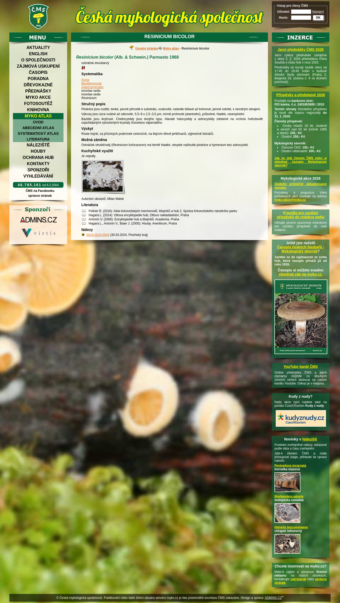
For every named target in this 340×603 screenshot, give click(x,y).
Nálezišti (309, 439)
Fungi (85, 80)
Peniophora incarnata (290, 465)
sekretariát (298, 579)
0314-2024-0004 (98, 235)
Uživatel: (283, 11)
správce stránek (40, 196)
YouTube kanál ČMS (301, 366)
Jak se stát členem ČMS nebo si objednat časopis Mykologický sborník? (300, 161)
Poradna (38, 78)
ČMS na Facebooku (40, 191)
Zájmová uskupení (38, 66)
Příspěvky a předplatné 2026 (300, 95)
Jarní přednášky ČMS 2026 (300, 49)
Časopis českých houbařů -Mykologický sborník (300, 249)
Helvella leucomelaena (291, 527)
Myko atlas (38, 116)
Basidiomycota (91, 83)
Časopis (38, 72)
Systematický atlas (38, 133)
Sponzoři (38, 170)
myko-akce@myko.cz (290, 200)
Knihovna (38, 110)
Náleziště (38, 145)
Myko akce (38, 97)
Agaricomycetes (92, 87)
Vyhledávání (38, 176)
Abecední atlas (38, 128)
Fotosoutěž (38, 103)
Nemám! (318, 11)
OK (318, 17)
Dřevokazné (38, 85)
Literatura (38, 139)
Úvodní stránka (146, 48)
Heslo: (283, 17)
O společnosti (38, 60)
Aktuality (38, 47)
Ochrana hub (38, 157)
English (38, 54)
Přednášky (38, 91)
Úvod (38, 122)
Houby (38, 151)
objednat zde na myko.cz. (301, 274)
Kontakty (38, 164)
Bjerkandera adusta (288, 496)
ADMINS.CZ (273, 598)
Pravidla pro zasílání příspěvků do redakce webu (300, 215)
